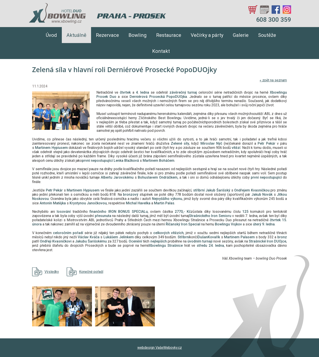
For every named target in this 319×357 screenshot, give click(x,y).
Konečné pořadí (91, 272)
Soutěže (267, 35)
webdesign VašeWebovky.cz (159, 347)
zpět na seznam (273, 80)
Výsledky (52, 272)
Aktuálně (76, 35)
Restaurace (168, 35)
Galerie (241, 35)
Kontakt (161, 51)
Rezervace (107, 35)
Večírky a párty (207, 35)
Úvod (51, 35)
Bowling (137, 35)
